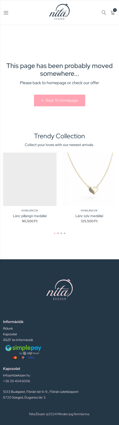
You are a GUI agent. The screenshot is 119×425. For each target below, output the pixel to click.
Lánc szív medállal (89, 216)
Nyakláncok (30, 210)
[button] (54, 233)
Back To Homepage (59, 100)
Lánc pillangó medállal (29, 216)
